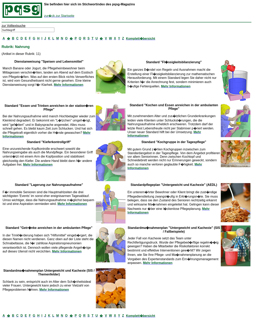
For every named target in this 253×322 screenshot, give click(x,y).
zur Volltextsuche (13, 25)
